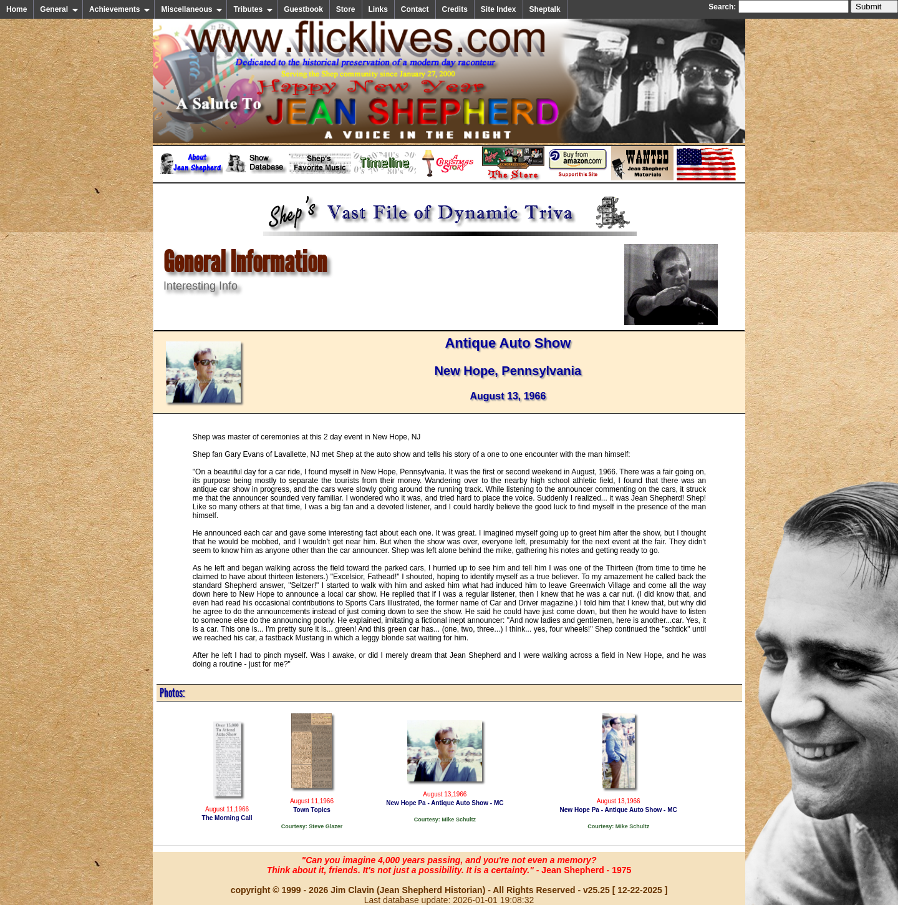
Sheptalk (545, 9)
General (59, 9)
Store (345, 9)
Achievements (119, 9)
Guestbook (303, 9)
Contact (415, 9)
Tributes (253, 9)
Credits (455, 9)
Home (16, 9)
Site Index (498, 9)
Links (378, 9)
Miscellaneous (192, 9)
